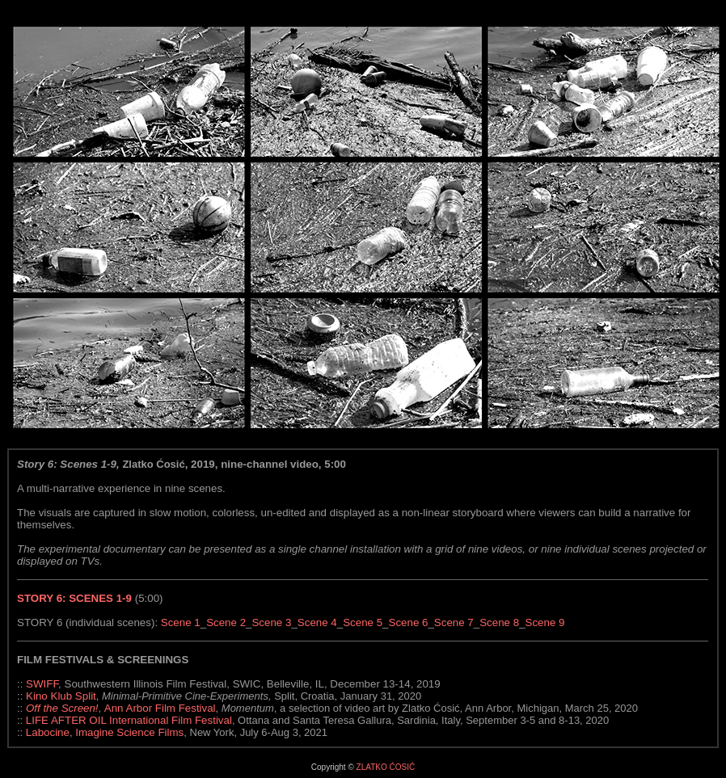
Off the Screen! (62, 708)
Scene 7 (454, 622)
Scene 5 (362, 622)
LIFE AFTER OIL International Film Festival (129, 720)
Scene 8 (499, 622)
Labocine (48, 732)
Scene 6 (408, 622)
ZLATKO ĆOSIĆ (386, 767)
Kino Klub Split (61, 696)
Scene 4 (317, 622)
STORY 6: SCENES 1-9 (74, 598)
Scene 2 (226, 622)
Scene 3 (271, 622)
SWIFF (42, 684)
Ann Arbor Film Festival (160, 708)
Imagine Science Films (129, 732)
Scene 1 (180, 622)
